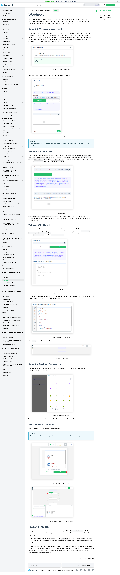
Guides (5, 72)
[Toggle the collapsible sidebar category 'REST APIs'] (22, 27)
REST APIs (6, 27)
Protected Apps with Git (10, 148)
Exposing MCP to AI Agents (10, 84)
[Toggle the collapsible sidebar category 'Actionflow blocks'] (22, 99)
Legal (3, 369)
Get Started (110, 5)
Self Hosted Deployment (9, 193)
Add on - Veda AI (7, 246)
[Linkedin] (93, 570)
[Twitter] (81, 570)
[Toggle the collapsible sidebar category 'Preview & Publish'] (22, 58)
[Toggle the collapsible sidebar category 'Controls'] (22, 91)
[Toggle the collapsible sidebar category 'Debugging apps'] (22, 55)
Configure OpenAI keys (9, 259)
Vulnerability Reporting (9, 115)
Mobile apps (6, 52)
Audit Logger (6, 156)
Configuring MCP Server (9, 82)
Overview (5, 21)
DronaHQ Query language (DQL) (10, 108)
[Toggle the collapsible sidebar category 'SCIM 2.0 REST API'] (22, 94)
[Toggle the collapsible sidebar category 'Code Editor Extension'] (22, 69)
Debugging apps (7, 55)
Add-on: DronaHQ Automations (11, 272)
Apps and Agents (8, 372)
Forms (4, 50)
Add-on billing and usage (10, 288)
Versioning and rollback (9, 165)
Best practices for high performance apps (9, 171)
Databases (6, 24)
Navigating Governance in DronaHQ (13, 146)
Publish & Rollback (8, 301)
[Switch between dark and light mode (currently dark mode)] (117, 5)
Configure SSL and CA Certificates (12, 204)
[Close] (118, 1)
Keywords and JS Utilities (10, 112)
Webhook (5, 280)
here (56, 535)
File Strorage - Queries (9, 358)
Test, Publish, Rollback (9, 283)
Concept (5, 79)
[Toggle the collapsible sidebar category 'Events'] (22, 102)
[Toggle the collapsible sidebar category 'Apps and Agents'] (22, 372)
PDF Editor (6, 296)
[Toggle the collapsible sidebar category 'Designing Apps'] (22, 64)
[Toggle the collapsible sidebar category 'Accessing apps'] (22, 61)
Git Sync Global (7, 135)
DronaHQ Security (8, 132)
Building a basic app (8, 15)
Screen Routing (7, 151)
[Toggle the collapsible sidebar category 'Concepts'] (22, 32)
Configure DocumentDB (9, 211)
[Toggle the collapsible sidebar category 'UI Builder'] (22, 38)
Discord (29, 5)
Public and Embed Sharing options (12, 317)
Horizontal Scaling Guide (10, 206)
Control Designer (7, 123)
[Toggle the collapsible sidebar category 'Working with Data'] (22, 242)
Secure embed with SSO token (11, 320)
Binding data (6, 41)
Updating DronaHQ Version (10, 209)
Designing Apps (7, 64)
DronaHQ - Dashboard (9, 233)
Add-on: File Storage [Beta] (10, 348)
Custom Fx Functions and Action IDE (12, 129)
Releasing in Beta (8, 167)
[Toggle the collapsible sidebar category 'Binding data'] (22, 41)
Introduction (6, 13)
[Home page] (30, 10)
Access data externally (9, 344)
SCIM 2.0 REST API (8, 94)
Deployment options (8, 201)
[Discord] (85, 570)
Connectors (6, 97)
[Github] (77, 570)
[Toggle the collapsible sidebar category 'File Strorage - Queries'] (22, 359)
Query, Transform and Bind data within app (12, 340)
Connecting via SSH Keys (10, 120)
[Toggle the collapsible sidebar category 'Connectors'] (22, 97)
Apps (17, 5)
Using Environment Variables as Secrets (11, 220)
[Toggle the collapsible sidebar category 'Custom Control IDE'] (22, 126)
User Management (8, 177)
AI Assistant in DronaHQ (9, 262)
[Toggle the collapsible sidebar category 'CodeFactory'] (22, 375)
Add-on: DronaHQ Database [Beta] (12, 332)
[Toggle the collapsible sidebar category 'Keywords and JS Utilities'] (22, 112)
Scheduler (5, 277)
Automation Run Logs (9, 285)
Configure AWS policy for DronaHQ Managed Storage (13, 364)
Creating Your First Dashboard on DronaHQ (12, 239)
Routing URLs (6, 322)
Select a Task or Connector (104, 17)
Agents (23, 5)
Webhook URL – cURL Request (106, 13)
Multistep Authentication (10, 143)
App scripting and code (9, 47)
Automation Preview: (103, 19)
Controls (5, 91)
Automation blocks (8, 105)
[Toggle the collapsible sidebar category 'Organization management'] (22, 180)
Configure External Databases (11, 214)
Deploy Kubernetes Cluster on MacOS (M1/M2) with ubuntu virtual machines (12, 225)
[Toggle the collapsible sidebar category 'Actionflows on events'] (22, 44)
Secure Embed (7, 153)
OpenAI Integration (8, 268)
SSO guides (6, 186)
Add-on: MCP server (8, 76)
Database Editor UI (8, 337)
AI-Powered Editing (8, 257)
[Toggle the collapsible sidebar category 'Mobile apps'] (22, 52)
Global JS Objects (8, 140)
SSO (4, 183)
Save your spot (72, 1)
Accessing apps (7, 61)
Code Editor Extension (9, 69)
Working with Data (8, 242)
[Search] (91, 4)
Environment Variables (9, 217)
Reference (5, 88)
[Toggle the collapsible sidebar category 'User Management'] (22, 177)
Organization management (10, 180)
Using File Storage (8, 356)
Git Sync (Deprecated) (9, 138)
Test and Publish (102, 22)
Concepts (5, 32)
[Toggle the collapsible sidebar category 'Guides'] (22, 72)
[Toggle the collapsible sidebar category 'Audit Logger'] (22, 156)
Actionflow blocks (8, 99)
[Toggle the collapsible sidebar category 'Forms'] (22, 50)
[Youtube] (89, 570)
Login (104, 5)
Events (5, 102)
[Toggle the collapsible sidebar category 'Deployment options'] (22, 201)
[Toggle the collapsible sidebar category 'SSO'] (22, 183)
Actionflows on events (9, 44)
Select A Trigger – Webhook (105, 10)
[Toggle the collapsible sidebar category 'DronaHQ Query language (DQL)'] (22, 109)
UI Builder (5, 38)
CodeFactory (6, 375)
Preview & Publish (8, 58)
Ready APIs (6, 29)
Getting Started (7, 10)
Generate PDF (7, 299)
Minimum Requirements (9, 198)
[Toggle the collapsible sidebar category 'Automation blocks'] (22, 105)
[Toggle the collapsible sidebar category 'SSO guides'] (22, 186)
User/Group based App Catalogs (12, 162)
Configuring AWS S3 (8, 361)
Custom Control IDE (8, 126)
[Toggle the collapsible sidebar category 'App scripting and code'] (22, 47)
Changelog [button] (37, 5)
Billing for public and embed (11, 325)
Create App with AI (8, 254)
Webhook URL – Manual (105, 15)
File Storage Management (10, 353)
